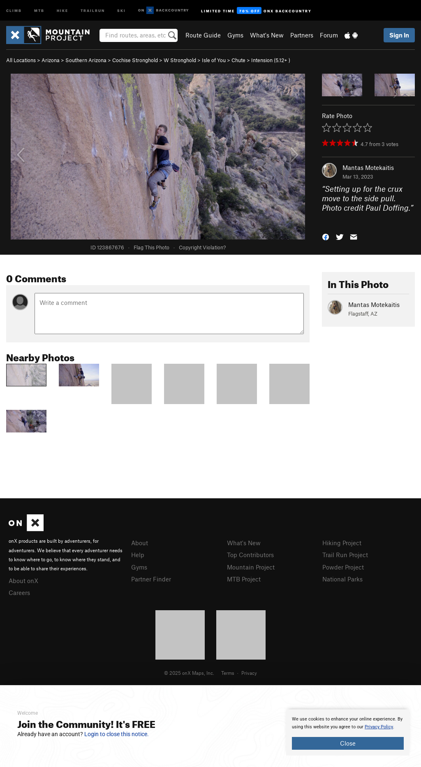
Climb (14, 10)
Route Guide (203, 35)
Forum (329, 35)
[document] (348, 732)
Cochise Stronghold (135, 60)
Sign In (399, 35)
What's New (267, 35)
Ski (121, 10)
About (139, 542)
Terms (227, 673)
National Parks (342, 579)
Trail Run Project (345, 554)
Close (348, 743)
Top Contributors (250, 554)
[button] (325, 236)
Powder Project (343, 567)
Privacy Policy (379, 727)
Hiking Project (341, 542)
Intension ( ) (270, 60)
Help (137, 554)
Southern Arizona (85, 60)
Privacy (249, 673)
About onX (23, 580)
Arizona (51, 60)
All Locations (21, 60)
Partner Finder (151, 579)
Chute (238, 60)
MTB (39, 10)
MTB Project (244, 579)
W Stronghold (180, 60)
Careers (19, 592)
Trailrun (93, 10)
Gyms (235, 35)
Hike (62, 10)
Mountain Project (251, 567)
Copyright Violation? (202, 247)
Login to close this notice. (116, 734)
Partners (301, 35)
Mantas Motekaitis (368, 167)
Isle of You (214, 60)
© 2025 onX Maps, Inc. (189, 673)
